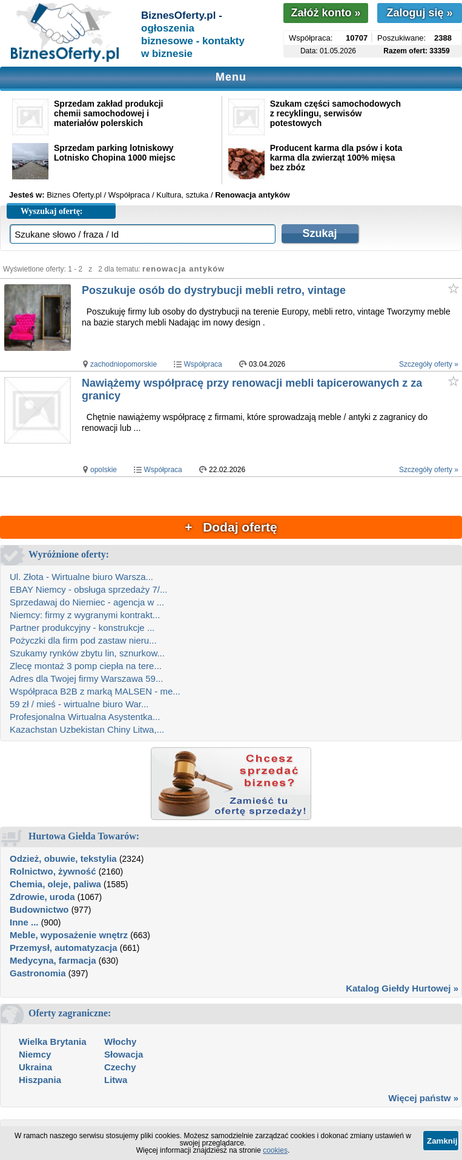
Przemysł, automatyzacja (63, 947)
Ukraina (35, 1067)
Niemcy (35, 1054)
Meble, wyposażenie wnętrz (69, 935)
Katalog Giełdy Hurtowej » (402, 988)
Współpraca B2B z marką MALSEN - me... (95, 691)
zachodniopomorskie (123, 364)
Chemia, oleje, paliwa (55, 884)
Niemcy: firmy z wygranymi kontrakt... (85, 615)
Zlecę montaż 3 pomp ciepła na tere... (86, 666)
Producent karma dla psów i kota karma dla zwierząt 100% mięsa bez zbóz (336, 157)
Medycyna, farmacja (53, 960)
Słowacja (123, 1054)
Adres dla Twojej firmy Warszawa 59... (86, 678)
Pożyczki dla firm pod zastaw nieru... (83, 640)
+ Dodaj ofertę (231, 527)
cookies (275, 1150)
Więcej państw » (423, 1098)
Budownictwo (39, 909)
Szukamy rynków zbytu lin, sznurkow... (87, 653)
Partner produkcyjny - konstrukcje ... (82, 627)
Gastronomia (38, 973)
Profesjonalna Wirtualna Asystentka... (85, 717)
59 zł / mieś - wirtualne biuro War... (79, 704)
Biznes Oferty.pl (74, 194)
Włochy (120, 1041)
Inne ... (24, 922)
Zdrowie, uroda (42, 897)
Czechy (120, 1067)
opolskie (103, 469)
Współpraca (202, 364)
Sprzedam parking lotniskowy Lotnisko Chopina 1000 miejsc (115, 152)
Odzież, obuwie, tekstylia (63, 858)
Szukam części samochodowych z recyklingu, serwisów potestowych (335, 113)
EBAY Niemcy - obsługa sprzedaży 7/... (88, 589)
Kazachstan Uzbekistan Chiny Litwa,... (87, 729)
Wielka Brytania (53, 1041)
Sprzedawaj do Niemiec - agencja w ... (87, 602)
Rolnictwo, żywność (53, 871)
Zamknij (442, 1140)
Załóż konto (325, 13)
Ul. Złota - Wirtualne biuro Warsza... (81, 577)
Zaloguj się (419, 13)
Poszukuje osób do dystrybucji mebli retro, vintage (214, 290)
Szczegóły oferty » (428, 364)
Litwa (115, 1080)
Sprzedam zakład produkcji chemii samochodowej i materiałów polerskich (108, 113)
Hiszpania (40, 1080)
